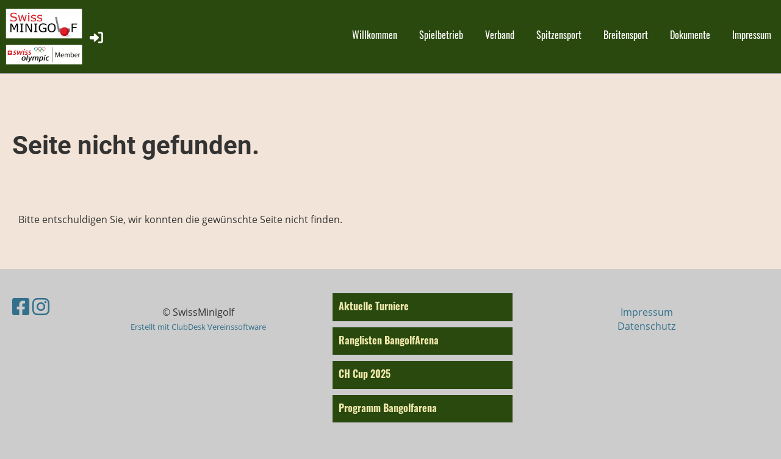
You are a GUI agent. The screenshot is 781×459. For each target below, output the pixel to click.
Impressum (751, 34)
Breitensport (625, 34)
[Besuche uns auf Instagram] (40, 306)
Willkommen (374, 34)
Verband (499, 34)
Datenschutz (646, 326)
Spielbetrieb (441, 34)
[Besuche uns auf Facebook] (20, 306)
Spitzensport (558, 34)
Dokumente (690, 34)
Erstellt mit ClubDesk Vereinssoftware (198, 326)
